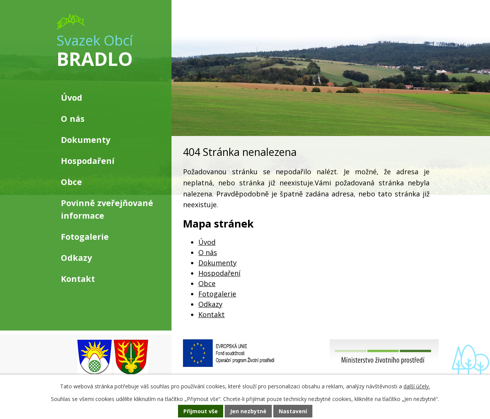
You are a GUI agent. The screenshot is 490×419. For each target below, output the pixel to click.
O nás (207, 252)
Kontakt (211, 314)
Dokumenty (217, 262)
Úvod (207, 242)
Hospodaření (219, 273)
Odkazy (210, 304)
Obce (207, 283)
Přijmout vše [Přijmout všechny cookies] (200, 411)
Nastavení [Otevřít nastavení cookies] (293, 411)
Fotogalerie (217, 293)
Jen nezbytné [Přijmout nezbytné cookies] (248, 411)
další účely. (416, 386)
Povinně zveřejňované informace (107, 209)
